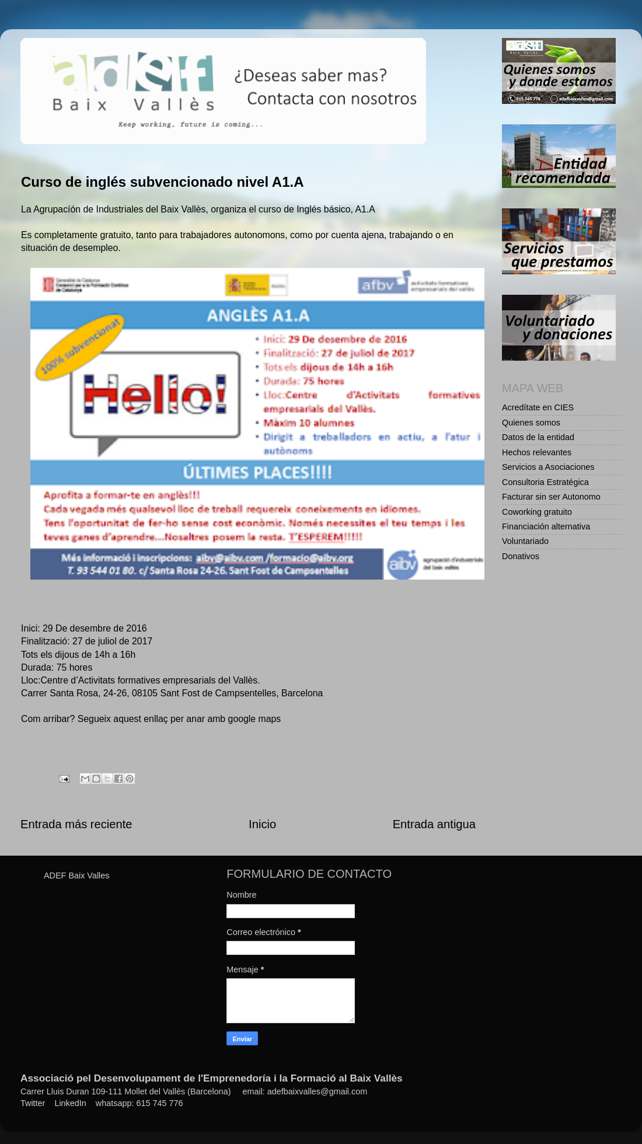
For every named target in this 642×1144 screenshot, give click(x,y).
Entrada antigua (434, 824)
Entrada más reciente (76, 824)
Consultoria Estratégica (545, 482)
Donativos (520, 556)
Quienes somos (531, 422)
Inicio (262, 824)
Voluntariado (525, 541)
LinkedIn (70, 1103)
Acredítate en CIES (538, 407)
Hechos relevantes (536, 452)
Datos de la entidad (538, 437)
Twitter (32, 1103)
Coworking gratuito (537, 512)
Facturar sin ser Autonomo (551, 496)
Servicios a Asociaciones (548, 467)
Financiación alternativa (546, 526)
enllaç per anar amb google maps (212, 719)
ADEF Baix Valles (77, 875)
